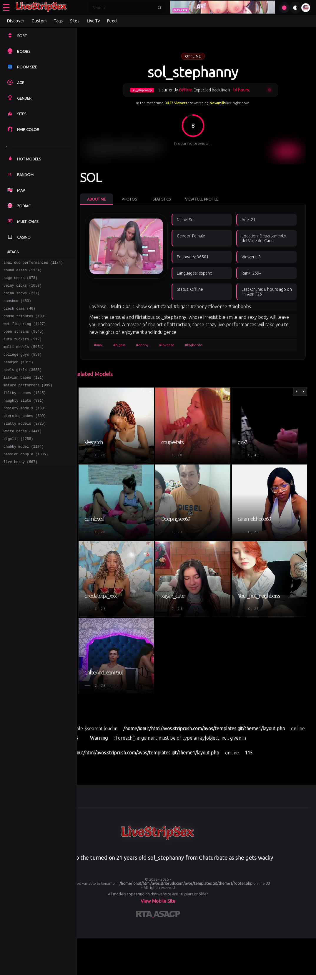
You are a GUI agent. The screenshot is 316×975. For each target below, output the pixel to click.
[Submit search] (159, 8)
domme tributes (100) (25, 323)
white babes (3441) (23, 451)
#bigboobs (197, 414)
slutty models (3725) (25, 442)
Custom (38, 21)
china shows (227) (21, 297)
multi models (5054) (24, 357)
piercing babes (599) (25, 434)
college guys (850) (23, 365)
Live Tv (93, 21)
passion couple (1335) (26, 477)
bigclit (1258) (18, 459)
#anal (102, 414)
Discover (15, 21)
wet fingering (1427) (25, 331)
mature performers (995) (28, 400)
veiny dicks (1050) (23, 288)
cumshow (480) (17, 305)
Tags (58, 21)
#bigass (123, 414)
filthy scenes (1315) (25, 408)
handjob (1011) (18, 374)
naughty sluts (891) (24, 417)
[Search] (123, 7)
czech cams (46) (19, 314)
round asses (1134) (23, 271)
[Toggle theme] (295, 8)
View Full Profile (205, 197)
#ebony (146, 414)
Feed (112, 21)
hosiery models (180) (25, 425)
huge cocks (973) (20, 280)
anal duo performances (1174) (33, 263)
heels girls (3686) (23, 382)
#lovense (170, 414)
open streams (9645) (24, 340)
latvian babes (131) (24, 391)
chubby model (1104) (24, 468)
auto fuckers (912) (23, 348)
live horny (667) (20, 485)
